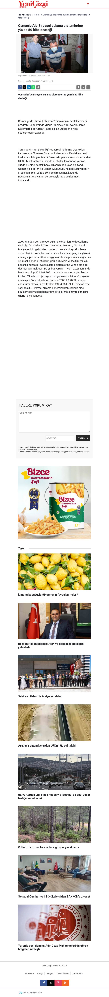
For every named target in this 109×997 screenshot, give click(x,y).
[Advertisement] (54, 207)
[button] (78, 87)
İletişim (50, 973)
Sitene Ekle (77, 973)
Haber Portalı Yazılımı (32, 993)
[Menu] (88, 4)
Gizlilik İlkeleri (63, 973)
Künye (40, 973)
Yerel (36, 15)
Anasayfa (24, 15)
